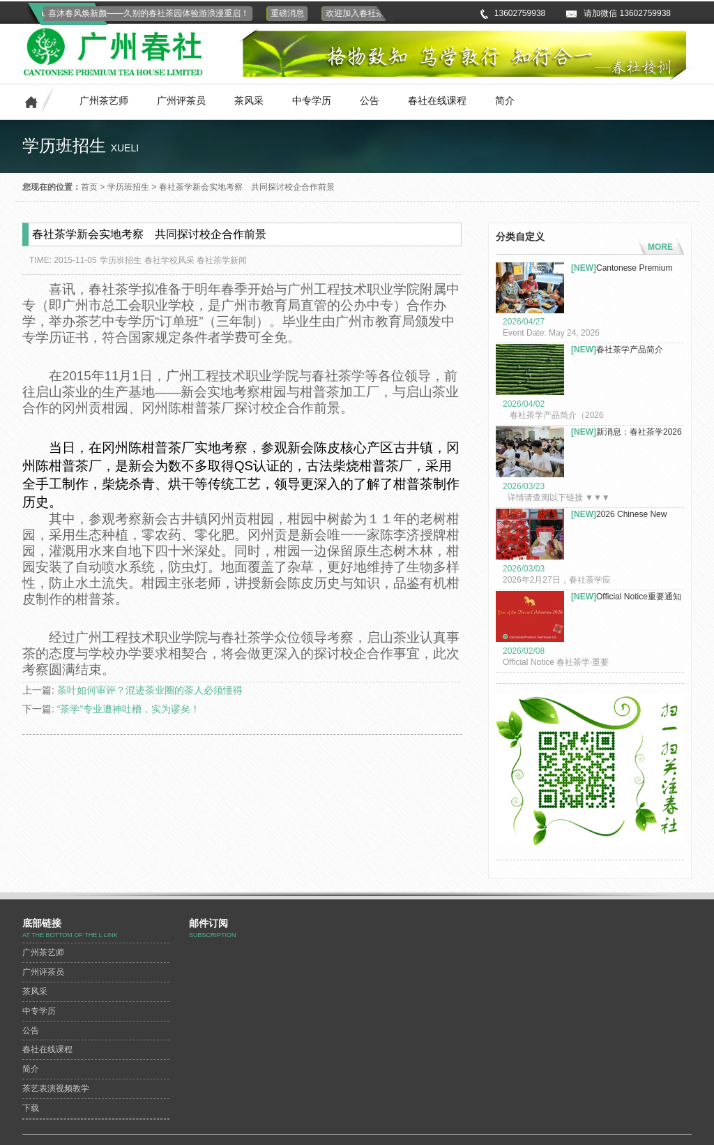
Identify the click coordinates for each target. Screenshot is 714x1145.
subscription (212, 934)
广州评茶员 (181, 100)
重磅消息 (290, 13)
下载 (30, 1108)
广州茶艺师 (103, 100)
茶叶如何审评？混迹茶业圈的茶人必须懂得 (150, 690)
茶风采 (249, 100)
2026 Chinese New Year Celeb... (619, 514)
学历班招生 (128, 187)
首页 (89, 187)
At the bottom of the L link (70, 934)
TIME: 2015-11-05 (63, 260)
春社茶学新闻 (222, 260)
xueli (125, 148)
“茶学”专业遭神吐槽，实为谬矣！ (128, 708)
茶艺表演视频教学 (55, 1088)
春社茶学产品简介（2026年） (617, 350)
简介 (505, 100)
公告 (369, 100)
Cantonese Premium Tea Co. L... (621, 268)
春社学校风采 (169, 260)
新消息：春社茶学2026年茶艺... (626, 432)
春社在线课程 (437, 100)
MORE (660, 247)
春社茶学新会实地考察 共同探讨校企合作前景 (247, 187)
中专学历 (311, 100)
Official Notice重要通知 (626, 596)
